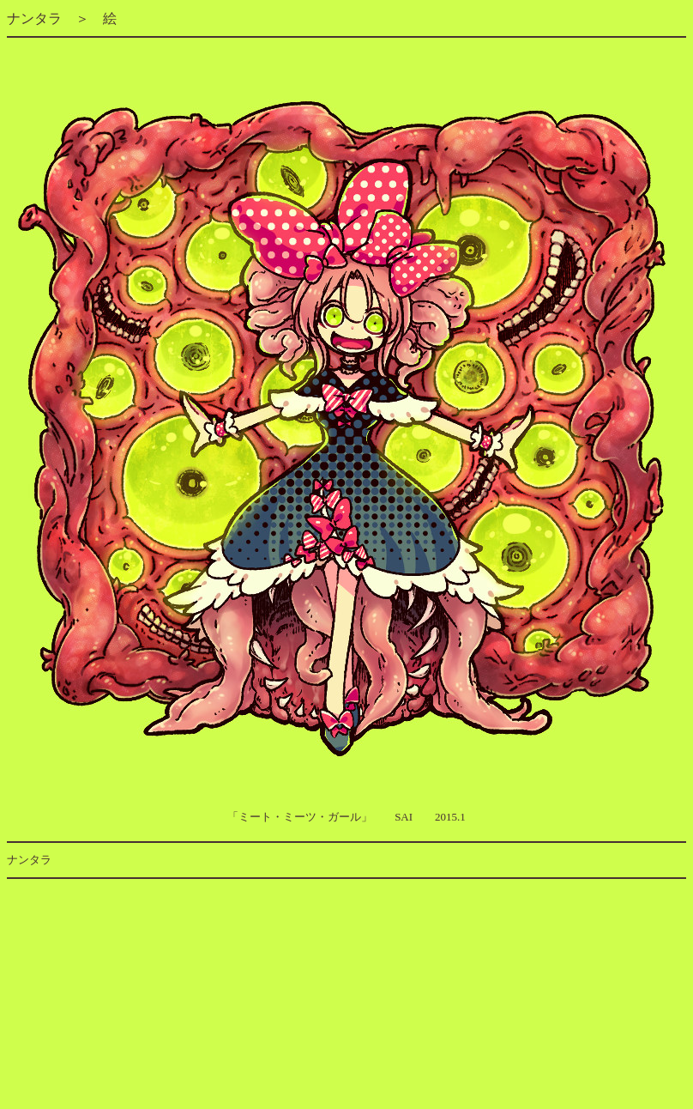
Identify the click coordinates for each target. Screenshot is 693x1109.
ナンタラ (34, 18)
